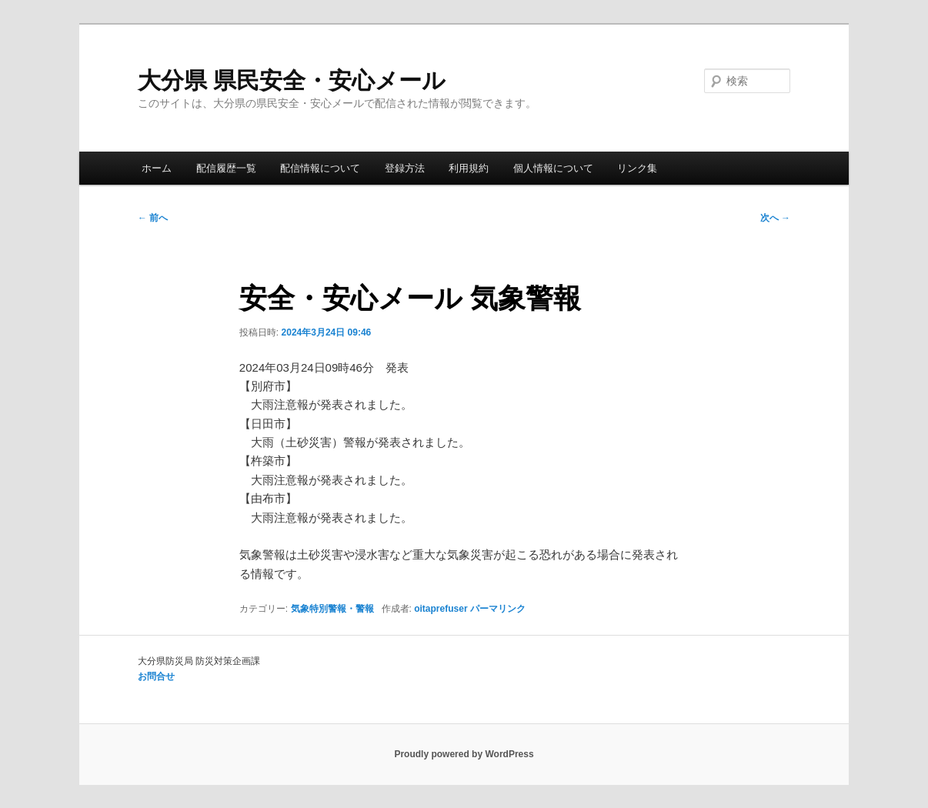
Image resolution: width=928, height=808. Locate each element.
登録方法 (405, 168)
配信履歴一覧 (226, 168)
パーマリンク (498, 608)
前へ (153, 217)
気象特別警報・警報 (332, 608)
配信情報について (320, 168)
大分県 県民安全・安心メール (292, 80)
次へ (775, 217)
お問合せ (156, 676)
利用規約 (469, 168)
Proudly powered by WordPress (463, 754)
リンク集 (637, 168)
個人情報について (553, 168)
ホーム (157, 168)
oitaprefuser (440, 608)
